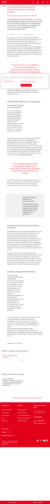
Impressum (4, 498)
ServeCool (17, 142)
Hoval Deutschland (6, 466)
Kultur (3, 475)
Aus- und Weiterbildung (24, 472)
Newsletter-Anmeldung (8, 492)
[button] (40, 469)
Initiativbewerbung (22, 477)
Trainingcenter (5, 472)
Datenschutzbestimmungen (8, 499)
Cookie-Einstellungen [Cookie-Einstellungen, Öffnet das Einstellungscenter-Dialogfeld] (8, 81)
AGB (16, 499)
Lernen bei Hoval (22, 469)
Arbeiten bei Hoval (22, 466)
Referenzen (6, 489)
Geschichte (4, 477)
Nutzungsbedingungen (13, 498)
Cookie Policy (5, 501)
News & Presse (7, 485)
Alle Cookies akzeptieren (26, 85)
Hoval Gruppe (5, 469)
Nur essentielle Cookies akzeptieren (28, 81)
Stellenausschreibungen (24, 475)
